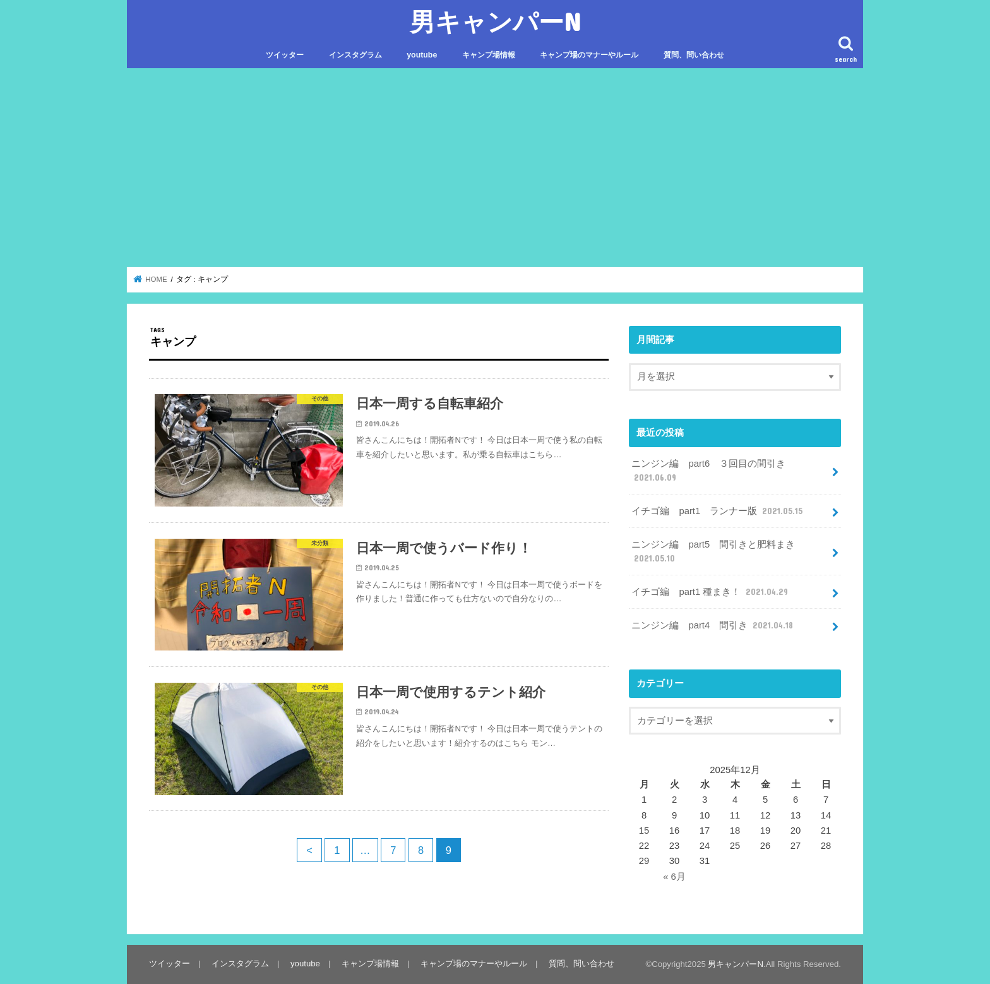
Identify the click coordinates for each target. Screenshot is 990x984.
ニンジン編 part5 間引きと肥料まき (713, 552)
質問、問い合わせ (694, 55)
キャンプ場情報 (488, 55)
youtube (422, 55)
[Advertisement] (495, 168)
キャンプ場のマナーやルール (589, 55)
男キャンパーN (495, 21)
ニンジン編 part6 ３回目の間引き (708, 471)
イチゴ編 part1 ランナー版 (718, 511)
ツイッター (285, 55)
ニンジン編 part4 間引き (713, 625)
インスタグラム (355, 55)
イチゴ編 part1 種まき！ (710, 591)
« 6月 (674, 877)
